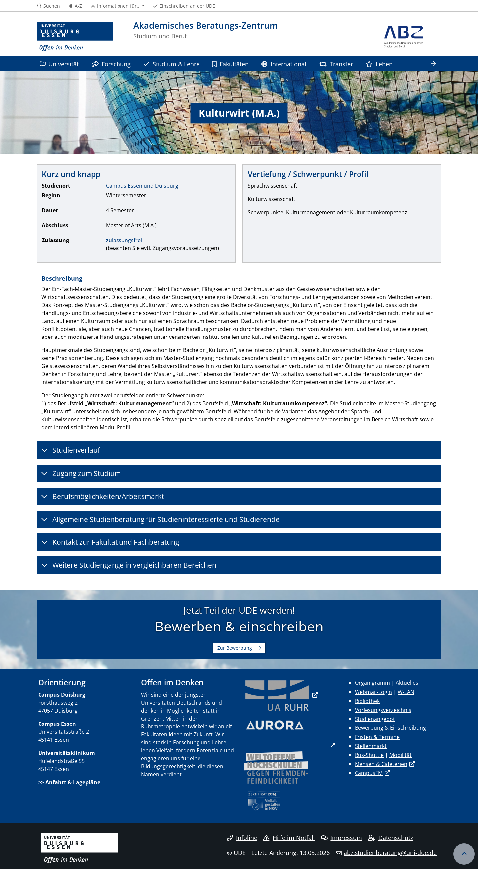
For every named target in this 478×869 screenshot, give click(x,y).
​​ (277, 695)
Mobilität (400, 755)
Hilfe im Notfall (289, 838)
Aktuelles (407, 682)
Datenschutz (390, 838)
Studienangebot (375, 719)
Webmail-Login (373, 692)
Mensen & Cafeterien (381, 764)
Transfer (336, 64)
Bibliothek (367, 701)
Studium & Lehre (171, 64)
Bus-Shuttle (369, 755)
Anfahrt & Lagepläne (72, 782)
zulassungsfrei (124, 240)
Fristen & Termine (377, 737)
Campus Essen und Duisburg (142, 185)
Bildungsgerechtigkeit (168, 766)
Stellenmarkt (371, 746)
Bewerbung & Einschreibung (390, 727)
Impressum (341, 838)
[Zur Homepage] (75, 36)
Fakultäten (230, 64)
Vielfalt (164, 750)
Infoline (242, 838)
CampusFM (369, 773)
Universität (59, 64)
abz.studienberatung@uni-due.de (390, 853)
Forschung (111, 64)
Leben (379, 64)
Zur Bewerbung (234, 648)
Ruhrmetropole (160, 726)
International (283, 64)
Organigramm (372, 682)
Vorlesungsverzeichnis (383, 710)
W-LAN (406, 692)
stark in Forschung (176, 742)
